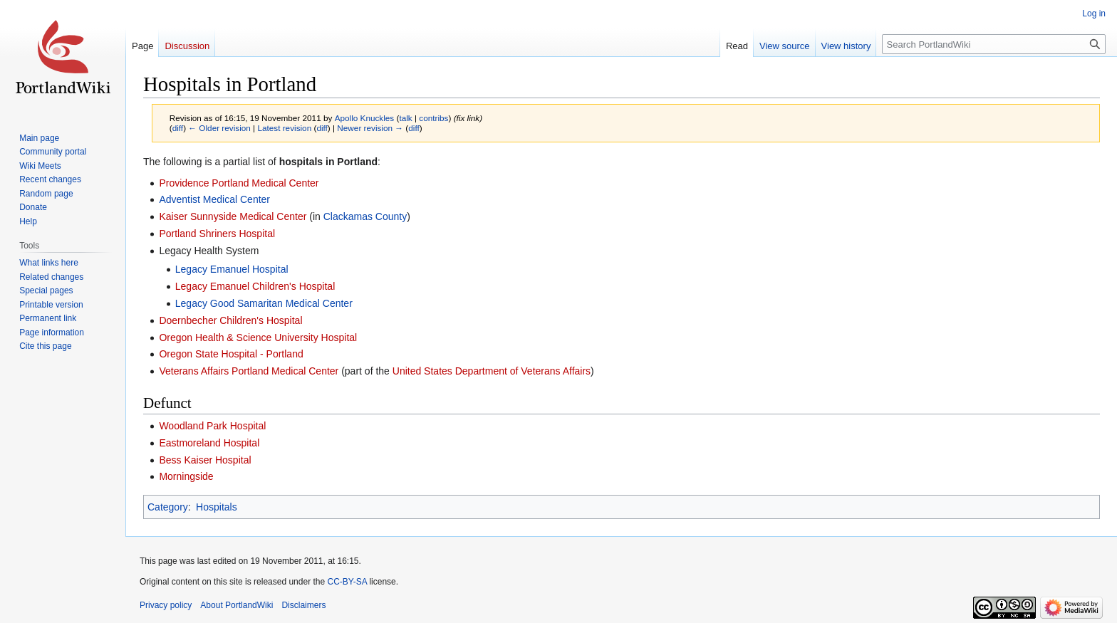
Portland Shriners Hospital (217, 233)
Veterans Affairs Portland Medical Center (248, 371)
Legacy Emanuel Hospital (232, 269)
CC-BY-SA (347, 582)
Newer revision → (370, 127)
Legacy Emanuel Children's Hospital (255, 286)
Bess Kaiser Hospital (205, 460)
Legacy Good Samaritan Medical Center (264, 303)
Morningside (186, 476)
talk (405, 117)
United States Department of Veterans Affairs (492, 371)
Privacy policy (166, 605)
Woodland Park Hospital (212, 425)
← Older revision (219, 127)
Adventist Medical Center (214, 199)
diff (177, 127)
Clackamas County (365, 216)
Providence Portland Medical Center (238, 183)
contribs (433, 117)
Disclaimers (303, 605)
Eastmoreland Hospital (209, 443)
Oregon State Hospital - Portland (231, 354)
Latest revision (284, 127)
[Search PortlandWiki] (994, 44)
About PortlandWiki (236, 605)
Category (167, 507)
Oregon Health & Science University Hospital (258, 337)
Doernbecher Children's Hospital (230, 320)
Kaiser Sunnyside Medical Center (232, 216)
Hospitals (216, 507)
